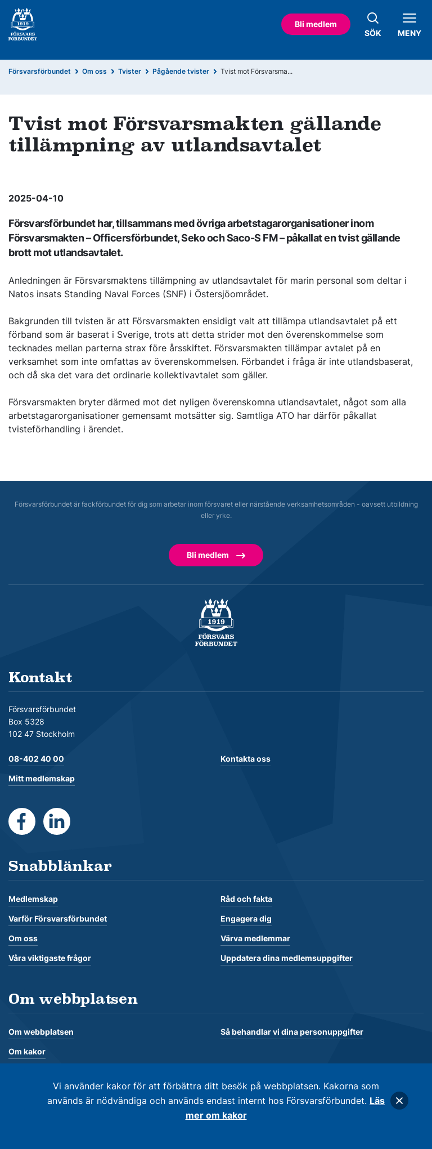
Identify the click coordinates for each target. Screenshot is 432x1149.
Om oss (94, 71)
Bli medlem (316, 24)
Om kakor (27, 1051)
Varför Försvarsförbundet (57, 918)
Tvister (129, 71)
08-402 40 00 (36, 758)
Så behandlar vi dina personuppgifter (291, 1031)
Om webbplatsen (41, 1031)
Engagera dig (246, 918)
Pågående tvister (180, 71)
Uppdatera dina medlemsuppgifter (286, 958)
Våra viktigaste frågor (49, 958)
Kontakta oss (245, 758)
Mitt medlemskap (41, 778)
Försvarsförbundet (39, 71)
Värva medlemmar (255, 938)
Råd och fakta (246, 899)
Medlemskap (33, 899)
